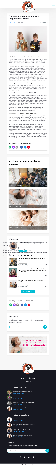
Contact (28, 382)
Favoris (43, 22)
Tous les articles (28, 291)
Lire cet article (23, 264)
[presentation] (28, 327)
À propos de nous (28, 378)
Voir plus (22, 250)
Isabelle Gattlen (14, 22)
